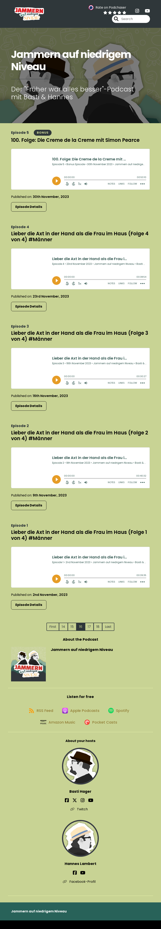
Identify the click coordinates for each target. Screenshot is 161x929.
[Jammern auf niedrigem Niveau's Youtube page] (145, 12)
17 (89, 629)
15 (72, 629)
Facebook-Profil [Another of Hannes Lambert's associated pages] (80, 890)
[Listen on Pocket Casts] (101, 730)
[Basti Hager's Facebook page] (72, 809)
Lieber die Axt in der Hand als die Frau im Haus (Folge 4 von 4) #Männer (80, 239)
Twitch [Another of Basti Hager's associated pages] (80, 818)
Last (108, 629)
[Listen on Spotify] (120, 715)
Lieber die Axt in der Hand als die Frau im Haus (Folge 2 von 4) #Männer (79, 438)
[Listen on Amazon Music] (56, 730)
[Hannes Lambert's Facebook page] (77, 881)
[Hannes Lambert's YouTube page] (82, 881)
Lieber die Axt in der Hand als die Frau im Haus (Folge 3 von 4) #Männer (79, 338)
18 (97, 629)
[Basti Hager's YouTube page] (87, 809)
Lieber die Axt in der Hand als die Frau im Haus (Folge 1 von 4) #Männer (79, 537)
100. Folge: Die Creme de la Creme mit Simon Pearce (75, 142)
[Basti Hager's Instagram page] (82, 809)
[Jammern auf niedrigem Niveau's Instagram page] (137, 12)
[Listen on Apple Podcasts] (80, 715)
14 (63, 629)
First (52, 629)
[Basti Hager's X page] (77, 809)
